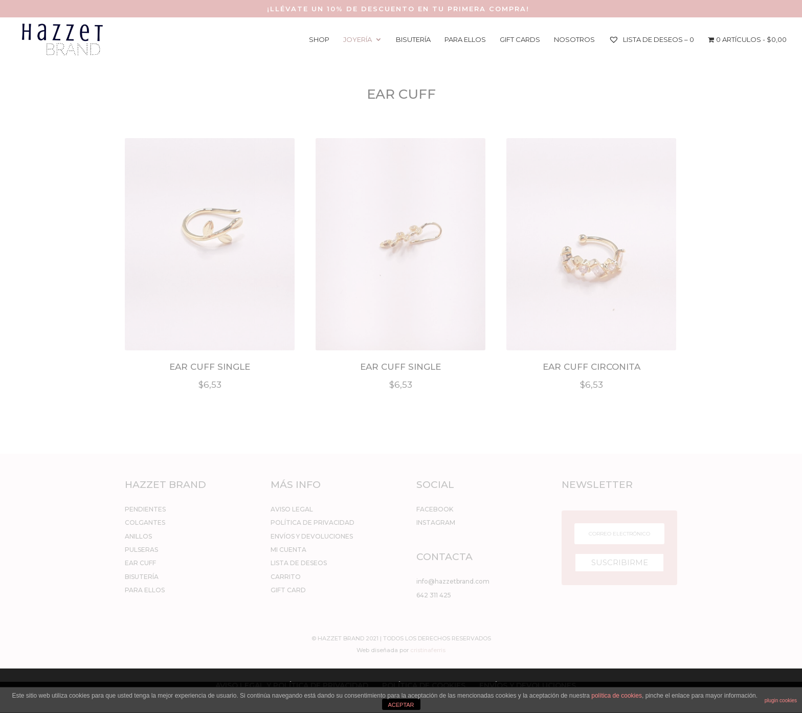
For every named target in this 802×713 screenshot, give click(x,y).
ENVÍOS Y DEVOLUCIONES (312, 536)
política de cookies (616, 695)
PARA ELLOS (465, 39)
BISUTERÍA (413, 39)
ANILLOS (138, 536)
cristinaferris (427, 650)
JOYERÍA (357, 39)
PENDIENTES (145, 509)
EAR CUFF (140, 563)
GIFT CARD (288, 590)
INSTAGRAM (435, 522)
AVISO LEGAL (292, 509)
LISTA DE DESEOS (299, 563)
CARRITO (286, 577)
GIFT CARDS (520, 39)
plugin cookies (781, 700)
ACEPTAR (401, 705)
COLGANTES (145, 522)
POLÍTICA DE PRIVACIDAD (312, 522)
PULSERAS (141, 549)
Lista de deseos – (651, 39)
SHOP (319, 39)
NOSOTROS (574, 39)
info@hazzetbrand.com (452, 581)
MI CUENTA (288, 549)
